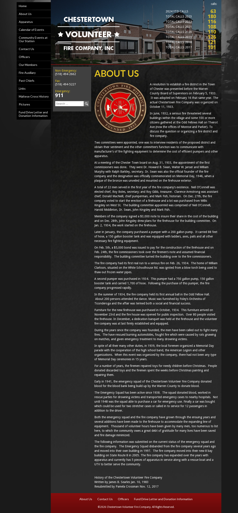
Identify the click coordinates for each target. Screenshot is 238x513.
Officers (24, 57)
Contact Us (26, 49)
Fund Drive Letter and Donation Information (33, 113)
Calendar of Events (31, 29)
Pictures (24, 104)
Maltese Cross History (34, 96)
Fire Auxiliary (27, 72)
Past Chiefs (26, 80)
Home (23, 6)
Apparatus (26, 22)
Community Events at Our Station (33, 39)
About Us (25, 14)
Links (22, 88)
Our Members (28, 65)
